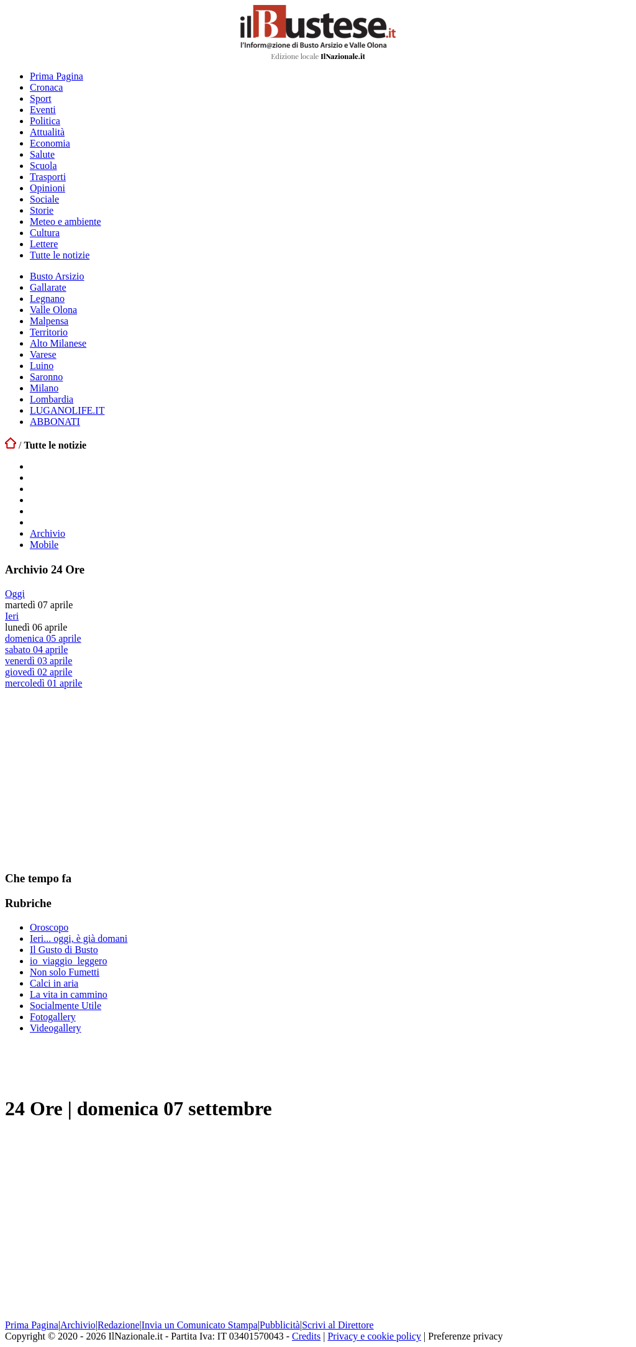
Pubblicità (280, 1325)
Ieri (12, 616)
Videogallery (55, 1028)
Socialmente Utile (65, 1005)
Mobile (44, 544)
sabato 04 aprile (36, 649)
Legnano (47, 298)
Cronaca (46, 87)
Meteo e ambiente (65, 221)
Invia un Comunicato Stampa (200, 1325)
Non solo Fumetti (64, 972)
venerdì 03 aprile (38, 660)
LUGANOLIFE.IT (67, 410)
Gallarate (48, 287)
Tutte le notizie (59, 255)
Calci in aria (54, 983)
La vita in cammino (68, 994)
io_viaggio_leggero (68, 961)
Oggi (15, 593)
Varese (43, 354)
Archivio (47, 533)
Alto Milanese (58, 343)
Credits (306, 1336)
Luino (41, 365)
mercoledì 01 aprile (43, 683)
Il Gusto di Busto (64, 949)
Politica (45, 121)
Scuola (43, 165)
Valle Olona (53, 309)
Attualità (47, 132)
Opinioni (47, 188)
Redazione (119, 1325)
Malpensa (49, 321)
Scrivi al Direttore (338, 1325)
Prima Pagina (56, 76)
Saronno (46, 377)
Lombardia (51, 399)
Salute (42, 154)
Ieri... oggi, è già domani (78, 938)
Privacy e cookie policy (374, 1336)
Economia (50, 143)
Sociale (44, 199)
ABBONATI (55, 421)
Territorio (49, 332)
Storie (41, 210)
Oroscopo (49, 927)
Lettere (44, 244)
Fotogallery (53, 1016)
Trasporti (48, 176)
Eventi (43, 109)
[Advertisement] (98, 779)
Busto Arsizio (57, 276)
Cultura (45, 232)
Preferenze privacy (465, 1336)
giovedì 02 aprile (38, 672)
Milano (44, 388)
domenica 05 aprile (43, 638)
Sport (41, 98)
